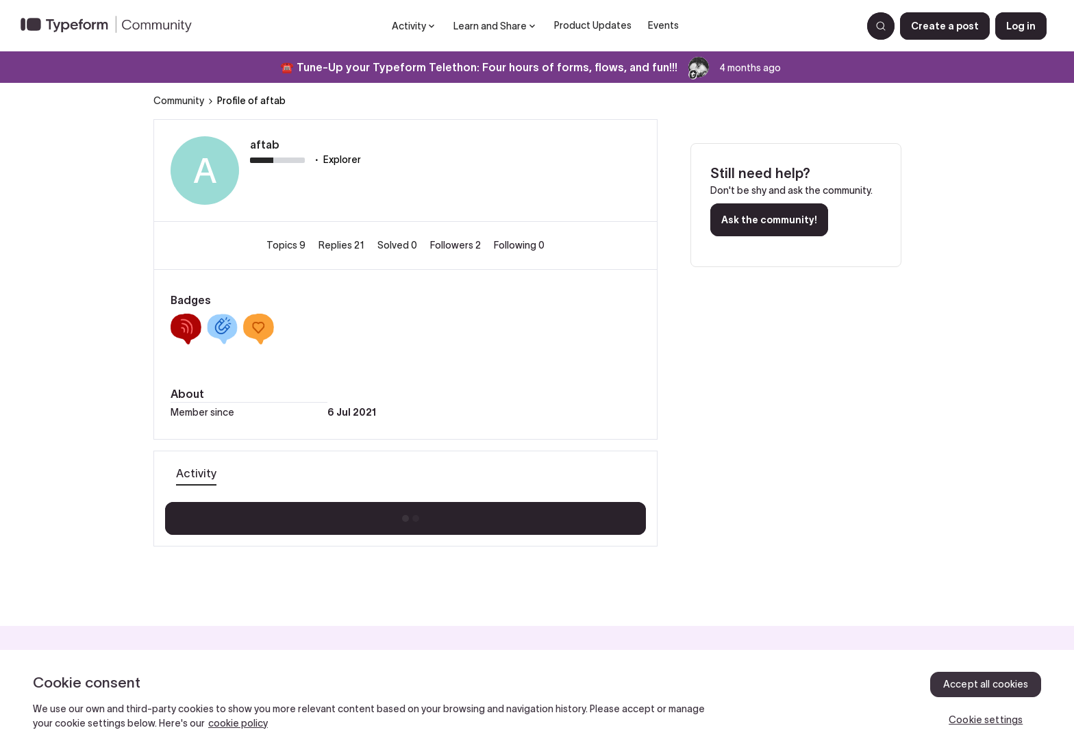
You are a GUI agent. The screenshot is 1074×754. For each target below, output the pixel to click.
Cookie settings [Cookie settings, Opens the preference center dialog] (986, 719)
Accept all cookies (986, 684)
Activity (196, 473)
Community (178, 100)
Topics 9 (287, 245)
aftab (264, 144)
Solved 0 (398, 245)
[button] (945, 26)
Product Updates (593, 25)
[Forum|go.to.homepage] (112, 26)
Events (663, 25)
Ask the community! (769, 219)
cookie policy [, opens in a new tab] (238, 723)
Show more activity (406, 514)
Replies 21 (342, 245)
